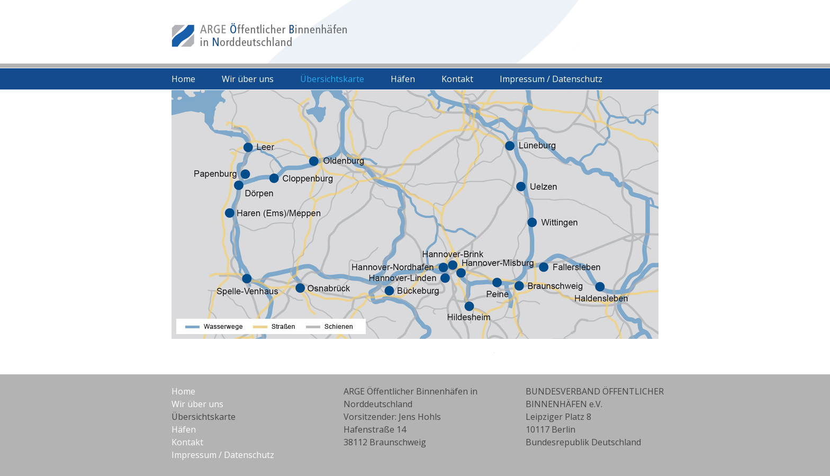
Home (183, 79)
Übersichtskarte (332, 79)
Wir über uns (248, 79)
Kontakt (457, 79)
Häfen (403, 79)
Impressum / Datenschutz (551, 79)
